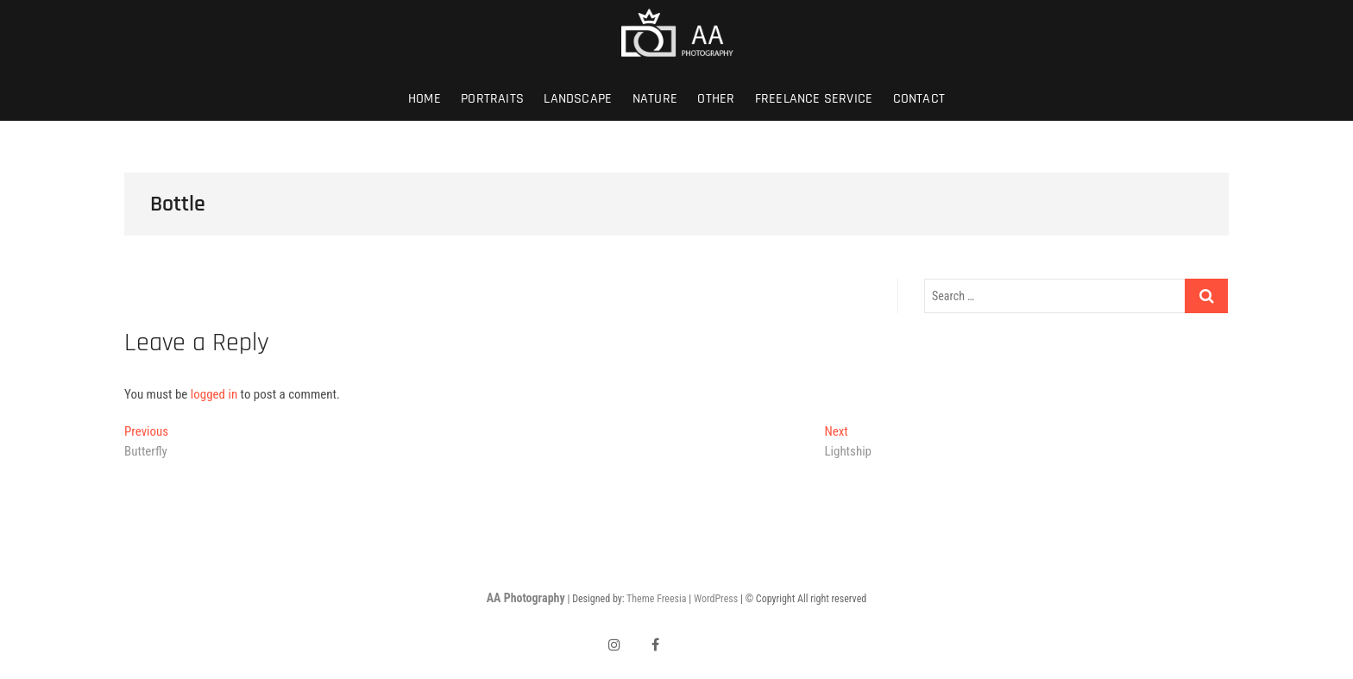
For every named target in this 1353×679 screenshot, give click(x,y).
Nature (654, 99)
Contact (919, 99)
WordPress (716, 599)
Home (424, 99)
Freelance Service (813, 99)
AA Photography (526, 598)
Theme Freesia (656, 599)
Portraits (492, 99)
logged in (214, 394)
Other (715, 99)
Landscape (578, 99)
